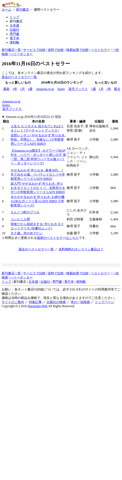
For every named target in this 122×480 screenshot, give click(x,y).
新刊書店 (22, 9)
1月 (22, 89)
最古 (117, 89)
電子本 (14, 38)
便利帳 (14, 42)
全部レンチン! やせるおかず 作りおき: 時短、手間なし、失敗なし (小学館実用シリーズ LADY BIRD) (38, 139)
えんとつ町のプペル (25, 212)
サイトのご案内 (13, 302)
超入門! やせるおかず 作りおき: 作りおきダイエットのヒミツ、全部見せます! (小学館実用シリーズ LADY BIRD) (38, 188)
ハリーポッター (21, 54)
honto (61, 89)
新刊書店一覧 (11, 50)
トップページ (104, 302)
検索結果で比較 (77, 50)
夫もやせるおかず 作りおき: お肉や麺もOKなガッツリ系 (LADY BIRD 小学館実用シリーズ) (37, 201)
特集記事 (35, 302)
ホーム (6, 9)
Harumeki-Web (37, 306)
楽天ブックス (78, 89)
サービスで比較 (34, 50)
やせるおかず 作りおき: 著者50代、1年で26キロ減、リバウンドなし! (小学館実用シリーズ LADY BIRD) (38, 174)
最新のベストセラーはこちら (58, 237)
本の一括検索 (80, 302)
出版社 (14, 29)
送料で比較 (56, 50)
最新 (6, 89)
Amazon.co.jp (45, 89)
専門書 (14, 34)
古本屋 (14, 25)
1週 (30, 89)
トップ (14, 17)
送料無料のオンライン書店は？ (81, 249)
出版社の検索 (56, 302)
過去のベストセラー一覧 (19, 77)
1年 (14, 89)
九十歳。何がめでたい (27, 233)
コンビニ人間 (20, 219)
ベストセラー (100, 50)
